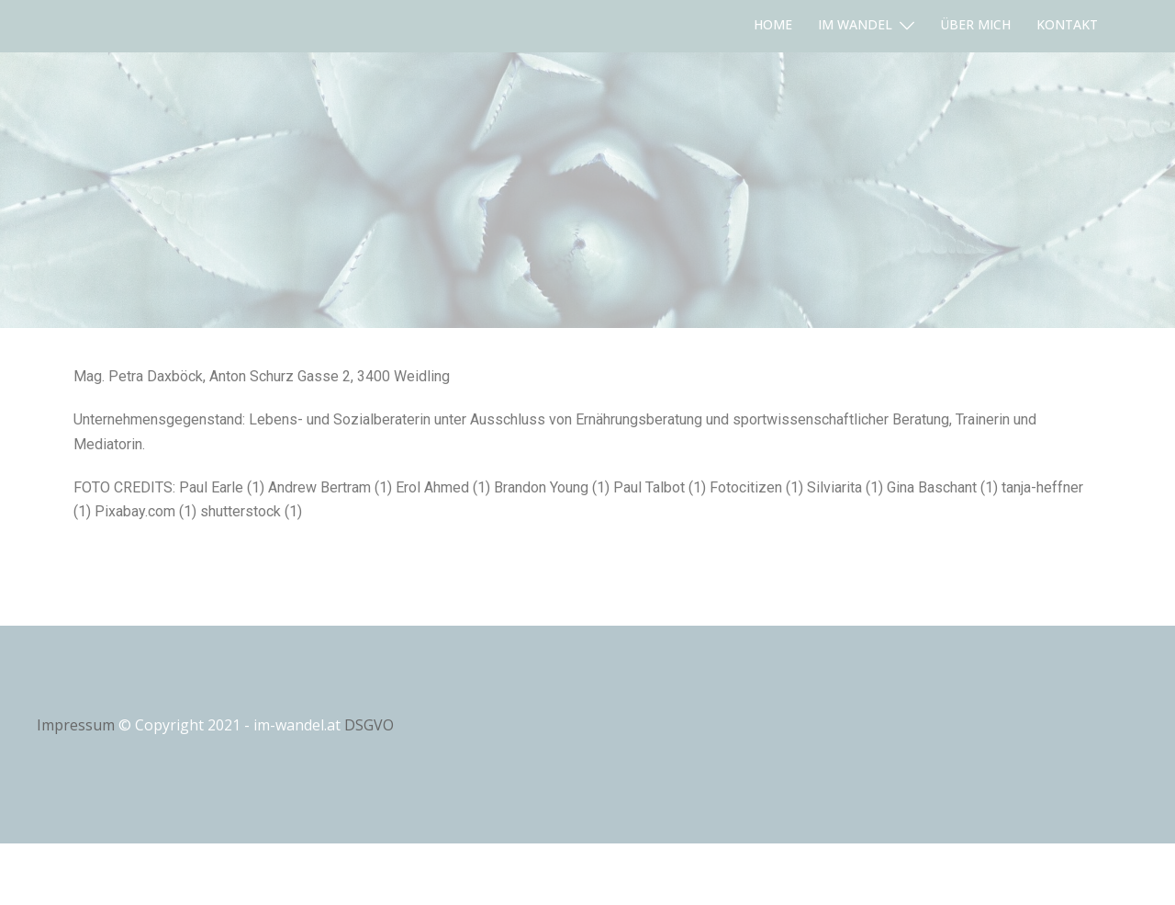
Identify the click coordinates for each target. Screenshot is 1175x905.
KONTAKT (1067, 24)
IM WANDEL (855, 24)
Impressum (76, 725)
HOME (773, 24)
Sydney (262, 874)
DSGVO (369, 725)
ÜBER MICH (975, 24)
